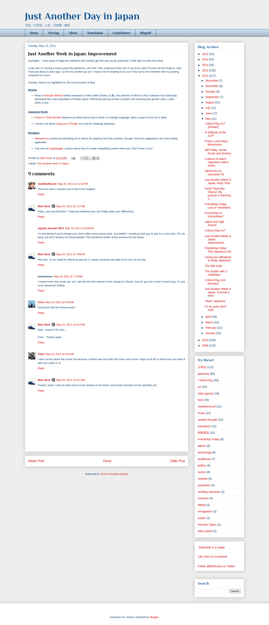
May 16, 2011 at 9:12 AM (70, 324)
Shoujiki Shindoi (54, 95)
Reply (41, 194)
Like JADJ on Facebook (212, 556)
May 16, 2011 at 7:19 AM (68, 276)
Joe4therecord (207, 406)
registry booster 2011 (51, 228)
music (201, 413)
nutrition (203, 478)
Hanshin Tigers (207, 524)
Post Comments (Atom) (114, 473)
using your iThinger (67, 123)
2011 (205, 75)
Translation (95, 33)
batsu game (205, 531)
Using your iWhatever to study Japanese (218, 259)
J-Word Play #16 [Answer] (215, 282)
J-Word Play (205, 380)
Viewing (53, 33)
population (204, 485)
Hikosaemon (42, 138)
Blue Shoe (44, 206)
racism (202, 472)
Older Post (177, 461)
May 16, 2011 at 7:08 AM (70, 254)
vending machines (209, 491)
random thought (207, 419)
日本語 (202, 367)
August (210, 102)
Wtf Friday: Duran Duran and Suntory (218, 151)
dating (201, 504)
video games (206, 393)
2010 (205, 340)
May (208, 118)
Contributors (122, 33)
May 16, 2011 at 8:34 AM (59, 302)
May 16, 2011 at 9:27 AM (70, 379)
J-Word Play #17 (215, 230)
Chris (41, 302)
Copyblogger (56, 148)
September (212, 97)
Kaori (41, 353)
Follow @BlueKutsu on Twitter (216, 566)
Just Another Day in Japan (82, 16)
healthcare (204, 459)
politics (202, 465)
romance (203, 498)
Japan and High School (214, 223)
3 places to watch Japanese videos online (217, 162)
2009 (205, 345)
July (208, 107)
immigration (205, 511)
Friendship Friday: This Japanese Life (218, 250)
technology (204, 452)
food (200, 399)
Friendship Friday (208, 439)
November (212, 86)
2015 (205, 54)
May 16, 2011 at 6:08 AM (79, 228)
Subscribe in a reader (212, 547)
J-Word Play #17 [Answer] (215, 125)
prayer (202, 518)
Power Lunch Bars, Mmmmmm (216, 143)
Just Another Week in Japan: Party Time (218, 181)
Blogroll (145, 33)
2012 (205, 70)
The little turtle (213, 266)
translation (204, 426)
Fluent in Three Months (48, 117)
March (209, 322)
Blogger (154, 617)
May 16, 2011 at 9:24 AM (59, 353)
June (208, 113)
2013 (205, 65)
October (210, 91)
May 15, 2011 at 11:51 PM (73, 183)
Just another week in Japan (53, 163)
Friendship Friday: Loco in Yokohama (217, 206)
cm (200, 386)
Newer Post (36, 461)
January (210, 333)
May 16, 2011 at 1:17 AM (70, 206)
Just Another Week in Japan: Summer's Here (218, 292)
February (211, 327)
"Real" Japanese (215, 301)
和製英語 (203, 432)
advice (202, 445)
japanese (203, 373)
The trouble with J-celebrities (216, 273)
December (212, 80)
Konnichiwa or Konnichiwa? (214, 214)
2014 (205, 59)
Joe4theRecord (47, 183)
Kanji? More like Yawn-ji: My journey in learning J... (217, 193)
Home (34, 33)
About (73, 33)
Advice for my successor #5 (214, 172)
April (208, 316)
